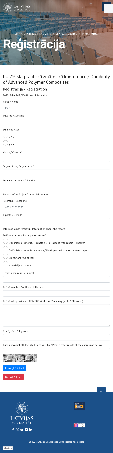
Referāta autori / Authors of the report (24, 287)
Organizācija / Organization (18, 166)
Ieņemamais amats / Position (19, 180)
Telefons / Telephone (15, 200)
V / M (9, 136)
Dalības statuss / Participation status (24, 235)
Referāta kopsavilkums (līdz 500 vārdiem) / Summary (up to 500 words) (43, 301)
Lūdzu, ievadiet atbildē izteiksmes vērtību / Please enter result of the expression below (52, 345)
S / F (8, 143)
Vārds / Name (11, 101)
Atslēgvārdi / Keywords (16, 331)
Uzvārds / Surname (14, 115)
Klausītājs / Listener (17, 264)
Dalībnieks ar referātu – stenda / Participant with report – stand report (46, 249)
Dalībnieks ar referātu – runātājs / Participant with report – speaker (44, 241)
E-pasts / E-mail (12, 215)
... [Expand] (104, 34)
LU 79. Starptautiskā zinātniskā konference (46, 34)
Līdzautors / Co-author (18, 256)
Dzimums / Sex (11, 129)
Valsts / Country (12, 152)
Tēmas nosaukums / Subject (18, 273)
